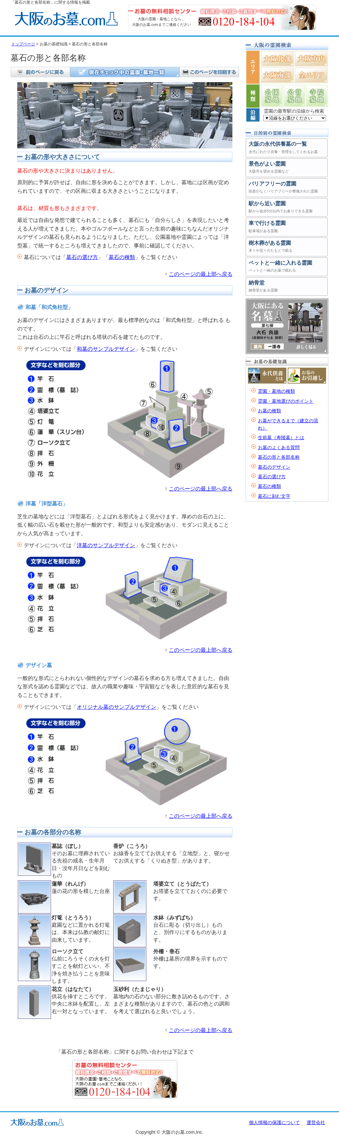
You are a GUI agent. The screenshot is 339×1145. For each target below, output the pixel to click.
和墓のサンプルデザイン (106, 349)
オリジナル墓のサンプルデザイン (116, 707)
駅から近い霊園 (287, 208)
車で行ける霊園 (287, 227)
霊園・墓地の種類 (276, 391)
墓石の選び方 (82, 257)
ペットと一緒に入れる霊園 (287, 267)
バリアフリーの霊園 (287, 188)
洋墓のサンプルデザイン (106, 545)
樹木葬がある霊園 (287, 247)
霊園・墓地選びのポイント (286, 401)
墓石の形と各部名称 (279, 457)
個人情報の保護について (274, 1122)
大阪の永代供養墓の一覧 (287, 148)
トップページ (23, 44)
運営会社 (316, 1122)
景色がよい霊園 (287, 168)
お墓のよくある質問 (279, 447)
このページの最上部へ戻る (200, 274)
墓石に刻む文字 (274, 496)
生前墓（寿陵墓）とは (281, 437)
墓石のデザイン (274, 467)
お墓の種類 (269, 410)
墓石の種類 (122, 257)
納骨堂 (287, 287)
